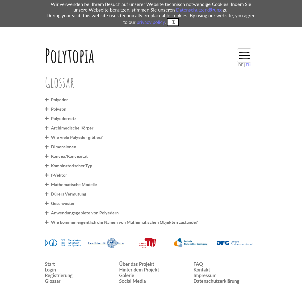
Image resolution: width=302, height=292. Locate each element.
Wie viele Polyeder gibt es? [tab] (77, 137)
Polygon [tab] (58, 109)
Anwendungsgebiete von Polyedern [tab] (85, 212)
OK (173, 22)
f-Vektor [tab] (59, 175)
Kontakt (201, 269)
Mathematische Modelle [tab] (74, 184)
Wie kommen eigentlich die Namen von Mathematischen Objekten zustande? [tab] (124, 222)
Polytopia (69, 55)
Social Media (132, 281)
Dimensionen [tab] (63, 146)
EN (248, 65)
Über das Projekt (136, 264)
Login (50, 269)
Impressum (205, 275)
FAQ (198, 264)
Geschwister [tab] (63, 203)
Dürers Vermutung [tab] (68, 193)
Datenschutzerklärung (199, 10)
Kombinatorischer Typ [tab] (71, 165)
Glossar (52, 281)
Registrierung (59, 275)
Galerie (126, 275)
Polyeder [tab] (59, 99)
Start (50, 264)
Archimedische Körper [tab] (72, 127)
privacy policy (151, 22)
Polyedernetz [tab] (63, 118)
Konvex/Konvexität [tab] (69, 156)
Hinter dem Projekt (139, 269)
